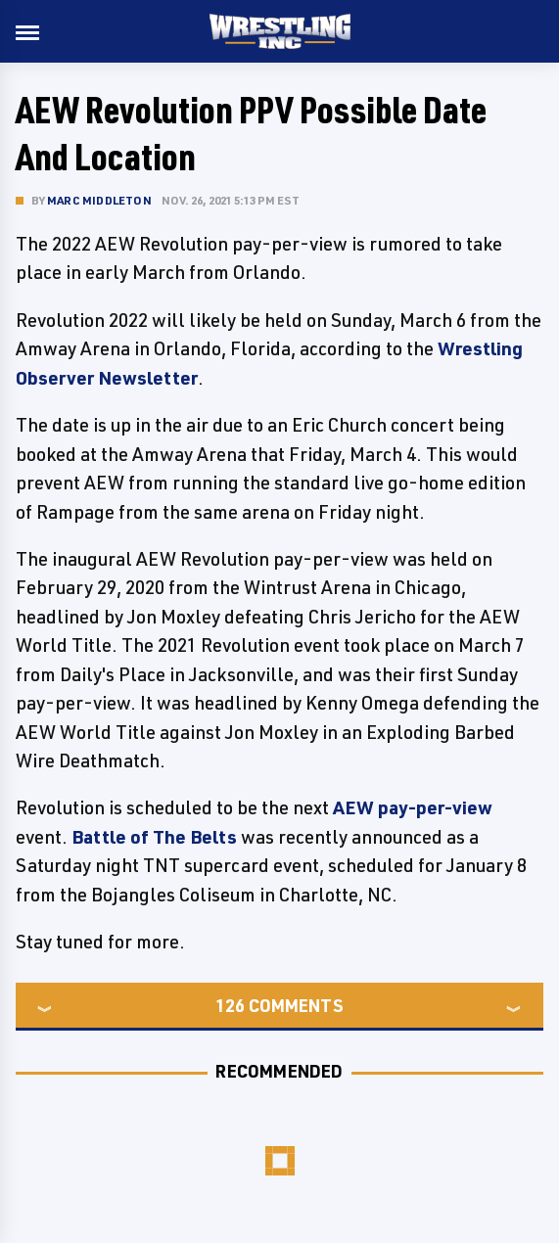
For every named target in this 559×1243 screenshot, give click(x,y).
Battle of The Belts (154, 837)
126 (230, 1005)
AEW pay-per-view (412, 807)
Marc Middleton (99, 200)
